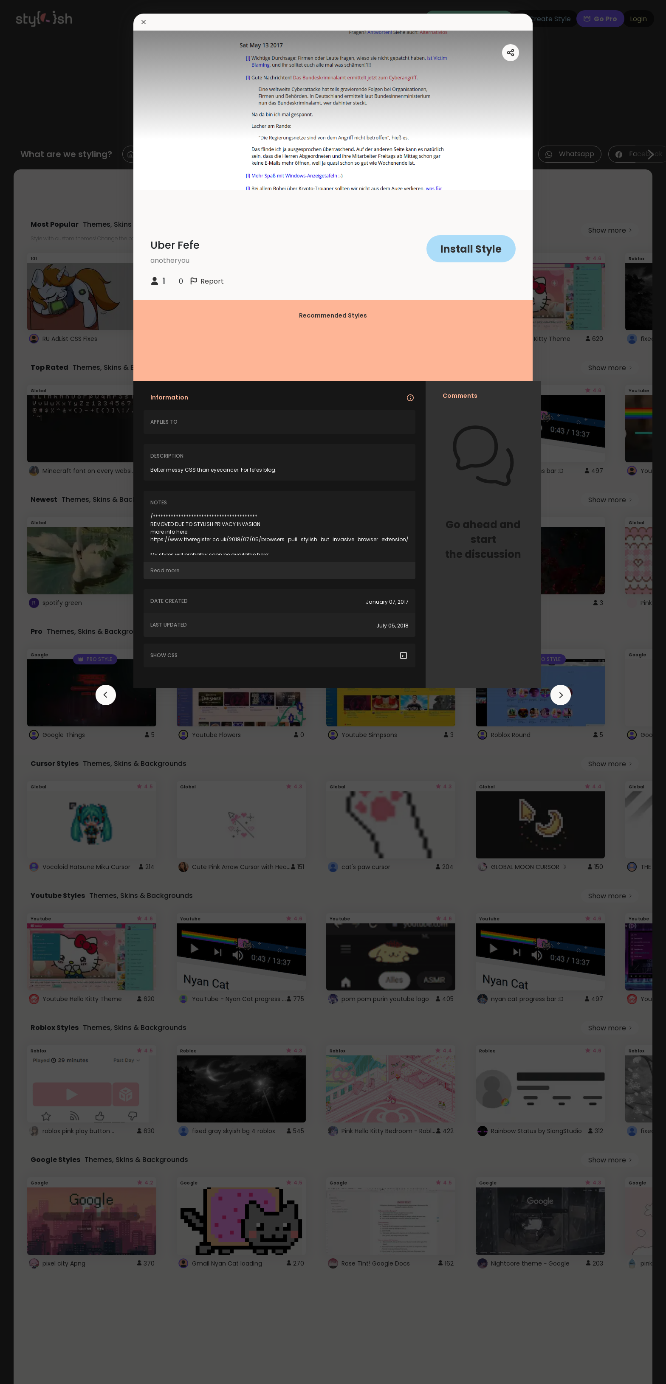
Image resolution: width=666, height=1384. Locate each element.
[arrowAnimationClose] (105, 695)
